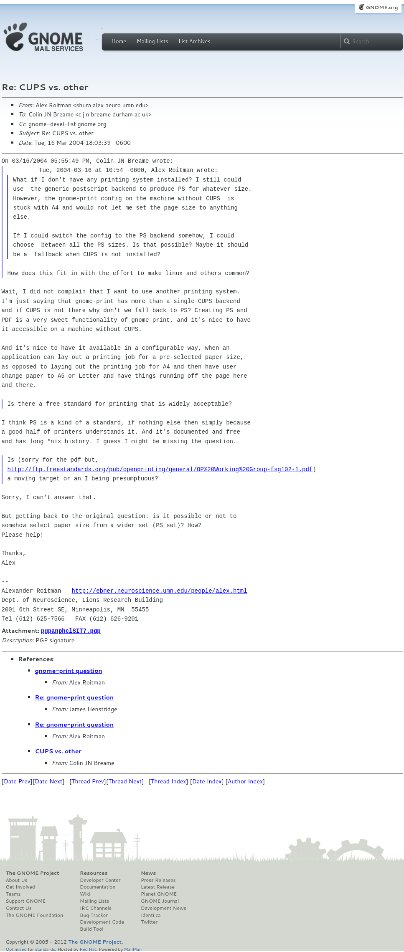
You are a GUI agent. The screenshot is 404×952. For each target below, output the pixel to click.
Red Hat (87, 948)
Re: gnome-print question (74, 697)
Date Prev (17, 781)
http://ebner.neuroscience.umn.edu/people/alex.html (159, 591)
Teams (13, 893)
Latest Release (158, 886)
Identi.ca (151, 915)
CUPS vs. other (58, 751)
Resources (93, 872)
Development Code (102, 921)
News (148, 872)
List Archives (194, 41)
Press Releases (158, 879)
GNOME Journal (160, 900)
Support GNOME (26, 900)
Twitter (149, 921)
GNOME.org (382, 7)
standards (45, 948)
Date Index (207, 781)
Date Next (48, 781)
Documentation (97, 886)
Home (119, 41)
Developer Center (100, 879)
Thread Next (125, 781)
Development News (163, 907)
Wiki (85, 893)
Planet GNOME (159, 893)
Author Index (245, 781)
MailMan (133, 948)
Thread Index (168, 781)
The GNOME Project (32, 872)
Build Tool (91, 928)
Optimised (16, 948)
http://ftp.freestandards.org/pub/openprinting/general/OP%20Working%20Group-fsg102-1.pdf (160, 469)
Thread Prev (87, 781)
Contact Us (19, 907)
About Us (17, 879)
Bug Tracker (94, 915)
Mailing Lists (152, 41)
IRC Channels (96, 907)
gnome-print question (68, 670)
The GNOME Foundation (35, 915)
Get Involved (20, 886)
